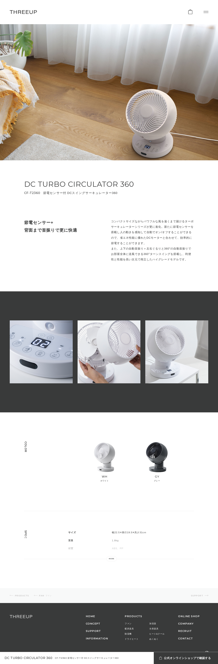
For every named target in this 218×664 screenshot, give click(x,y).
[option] (41, 351)
